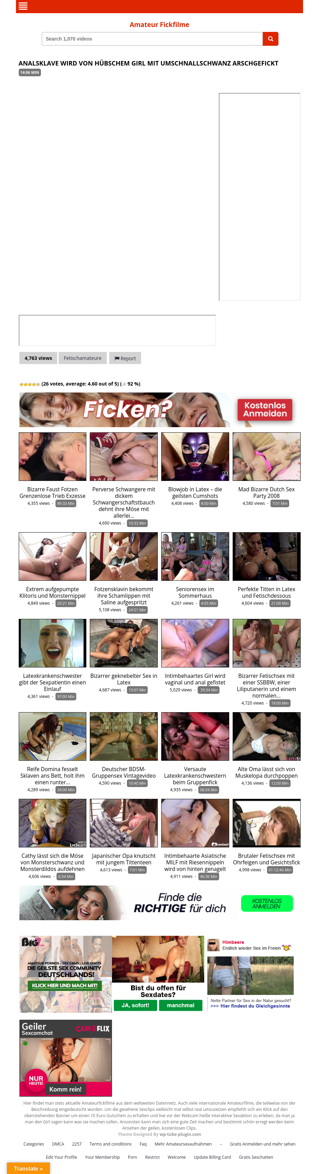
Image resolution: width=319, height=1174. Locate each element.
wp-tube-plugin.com (180, 1134)
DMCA (58, 1144)
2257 (76, 1144)
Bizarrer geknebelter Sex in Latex (123, 679)
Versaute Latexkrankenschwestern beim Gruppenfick (195, 775)
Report (125, 358)
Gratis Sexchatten (256, 1157)
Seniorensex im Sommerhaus (195, 592)
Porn (132, 1157)
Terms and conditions (111, 1144)
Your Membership (102, 1157)
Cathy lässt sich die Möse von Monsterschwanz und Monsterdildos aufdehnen (52, 862)
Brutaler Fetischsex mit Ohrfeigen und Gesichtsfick (266, 859)
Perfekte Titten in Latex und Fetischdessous (266, 592)
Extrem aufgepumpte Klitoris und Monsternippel (52, 592)
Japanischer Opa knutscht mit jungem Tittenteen (124, 859)
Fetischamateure (83, 357)
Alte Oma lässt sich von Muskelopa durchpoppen (266, 772)
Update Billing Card (212, 1157)
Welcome (177, 1157)
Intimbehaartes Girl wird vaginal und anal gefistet (195, 679)
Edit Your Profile (61, 1157)
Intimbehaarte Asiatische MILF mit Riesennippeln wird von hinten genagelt (195, 862)
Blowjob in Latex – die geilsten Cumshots (195, 492)
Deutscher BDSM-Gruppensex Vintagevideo (124, 772)
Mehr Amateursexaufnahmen (183, 1144)
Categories (34, 1144)
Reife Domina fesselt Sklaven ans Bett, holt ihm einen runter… (52, 775)
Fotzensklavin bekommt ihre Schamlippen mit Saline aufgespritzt (123, 595)
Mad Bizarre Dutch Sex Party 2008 (266, 492)
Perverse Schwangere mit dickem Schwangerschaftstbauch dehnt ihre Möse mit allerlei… (123, 502)
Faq (143, 1144)
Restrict (152, 1157)
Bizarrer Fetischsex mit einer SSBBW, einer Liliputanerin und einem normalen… (266, 685)
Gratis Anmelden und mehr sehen (262, 1144)
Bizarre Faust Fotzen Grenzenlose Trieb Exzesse (52, 492)
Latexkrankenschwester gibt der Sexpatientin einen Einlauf (52, 682)
